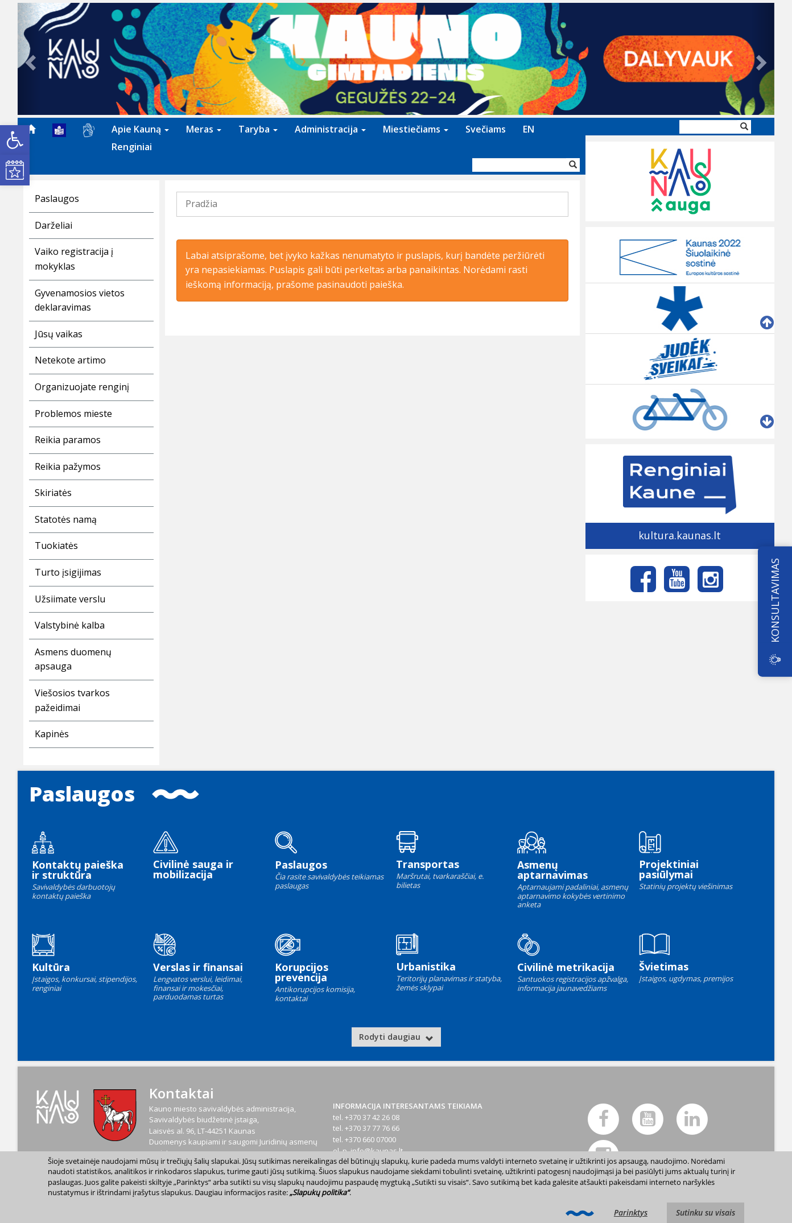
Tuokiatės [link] (56, 545)
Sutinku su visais (705, 1212)
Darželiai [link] (53, 225)
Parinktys (630, 1212)
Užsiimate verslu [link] (70, 599)
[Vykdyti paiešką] (573, 165)
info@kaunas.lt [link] (376, 1151)
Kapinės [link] (52, 734)
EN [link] (528, 129)
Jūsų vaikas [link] (58, 334)
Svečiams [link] (485, 129)
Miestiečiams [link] (415, 129)
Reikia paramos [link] (68, 439)
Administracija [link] (330, 129)
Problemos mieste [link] (73, 413)
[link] (15, 140)
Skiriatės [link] (53, 492)
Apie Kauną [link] (140, 129)
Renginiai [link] (132, 147)
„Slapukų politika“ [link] (319, 1192)
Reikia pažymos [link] (68, 466)
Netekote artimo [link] (70, 360)
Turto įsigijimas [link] (68, 572)
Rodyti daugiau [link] (396, 1036)
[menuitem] (31, 129)
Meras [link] (203, 129)
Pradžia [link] (201, 203)
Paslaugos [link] (57, 198)
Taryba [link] (258, 129)
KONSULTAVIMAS (775, 600)
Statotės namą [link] (66, 519)
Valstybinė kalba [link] (70, 625)
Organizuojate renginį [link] (82, 387)
